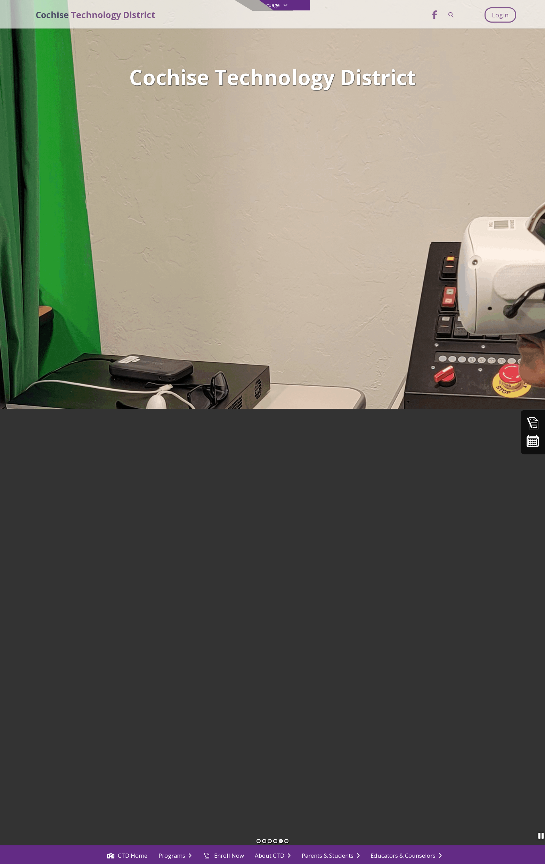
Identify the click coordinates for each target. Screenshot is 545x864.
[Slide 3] (270, 841)
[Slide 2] (264, 841)
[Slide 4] (275, 841)
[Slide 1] (259, 841)
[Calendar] (533, 441)
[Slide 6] (286, 841)
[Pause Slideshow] (539, 836)
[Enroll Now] (533, 422)
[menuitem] (127, 855)
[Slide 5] (281, 841)
